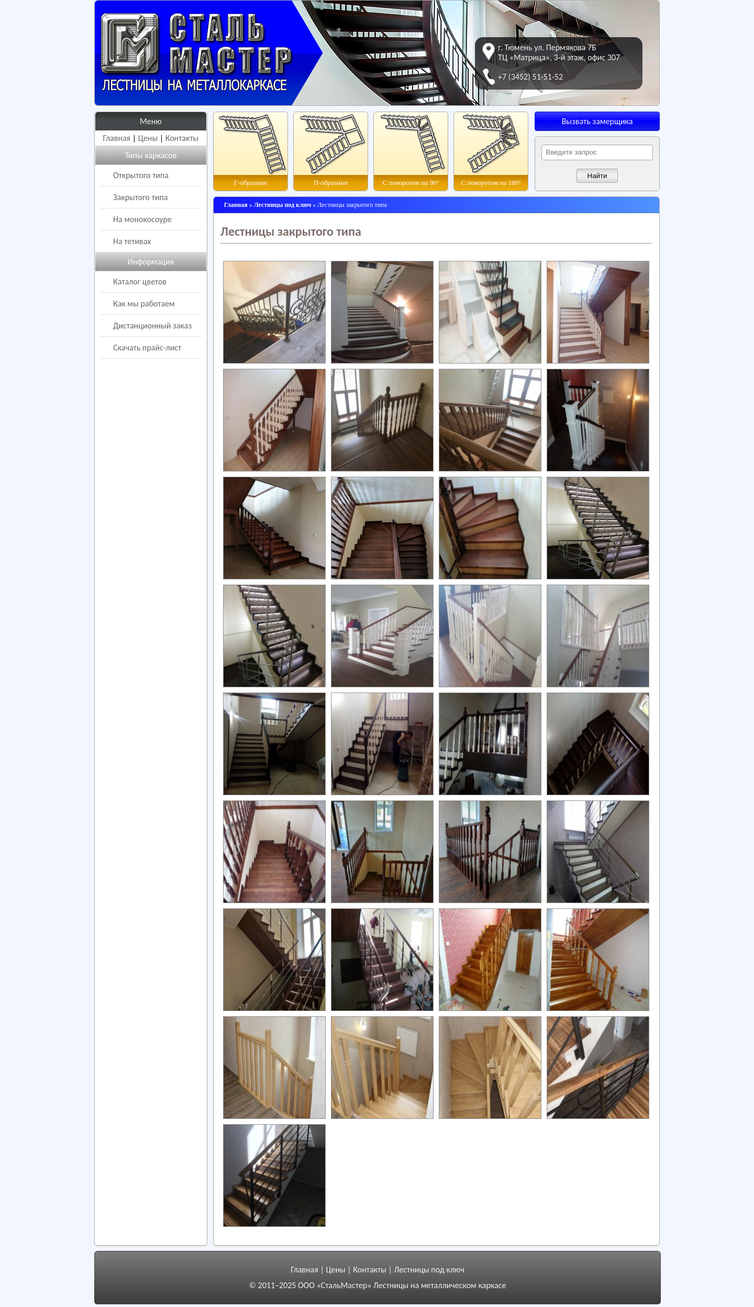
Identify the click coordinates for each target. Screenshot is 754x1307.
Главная (117, 138)
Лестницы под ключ (429, 1270)
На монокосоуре (142, 219)
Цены (148, 138)
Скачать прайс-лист (147, 348)
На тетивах (132, 241)
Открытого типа (141, 175)
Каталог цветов (140, 282)
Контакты (182, 138)
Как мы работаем (144, 304)
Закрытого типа (140, 197)
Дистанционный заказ (152, 326)
